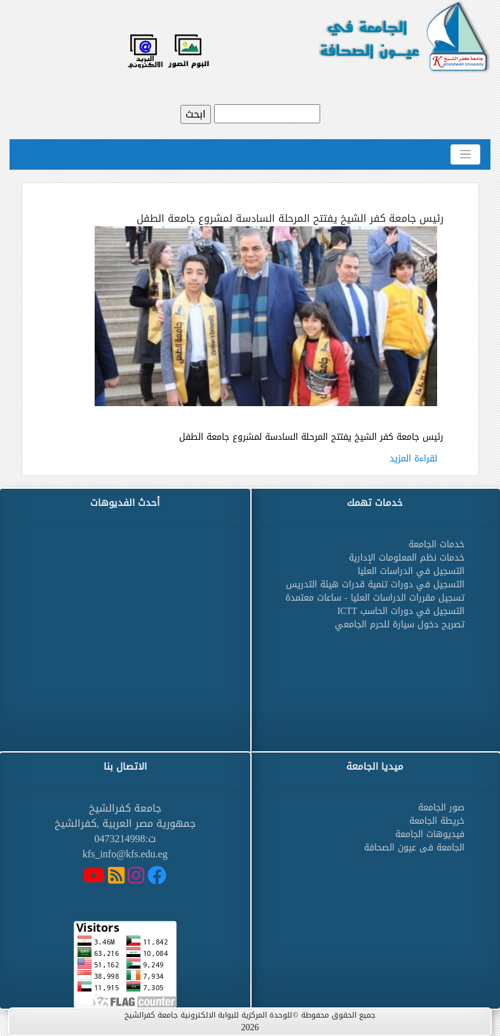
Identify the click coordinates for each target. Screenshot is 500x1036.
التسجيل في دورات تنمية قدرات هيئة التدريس (375, 584)
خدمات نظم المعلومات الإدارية (406, 557)
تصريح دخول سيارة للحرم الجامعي (399, 624)
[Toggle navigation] (465, 154)
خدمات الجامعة (436, 544)
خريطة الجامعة (436, 820)
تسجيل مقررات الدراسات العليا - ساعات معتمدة (374, 597)
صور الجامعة (441, 807)
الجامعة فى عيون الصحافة (414, 847)
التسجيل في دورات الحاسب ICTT (400, 611)
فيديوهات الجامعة (429, 834)
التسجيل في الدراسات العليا (411, 571)
